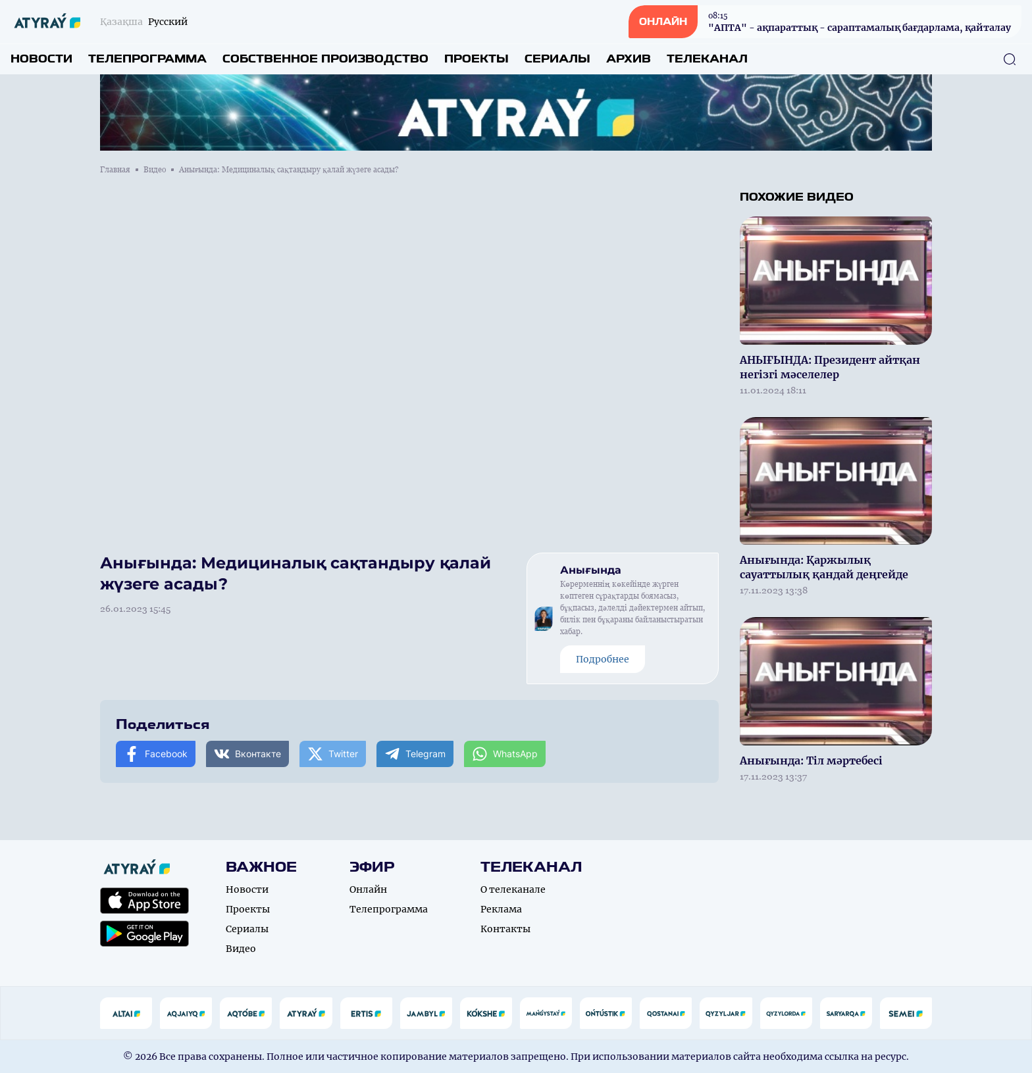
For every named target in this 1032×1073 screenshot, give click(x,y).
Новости (41, 59)
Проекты (476, 59)
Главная (115, 169)
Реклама (501, 909)
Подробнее (602, 659)
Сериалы (557, 59)
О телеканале (513, 889)
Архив (628, 59)
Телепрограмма (147, 59)
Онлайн (368, 889)
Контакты (505, 929)
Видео (154, 169)
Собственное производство (325, 59)
